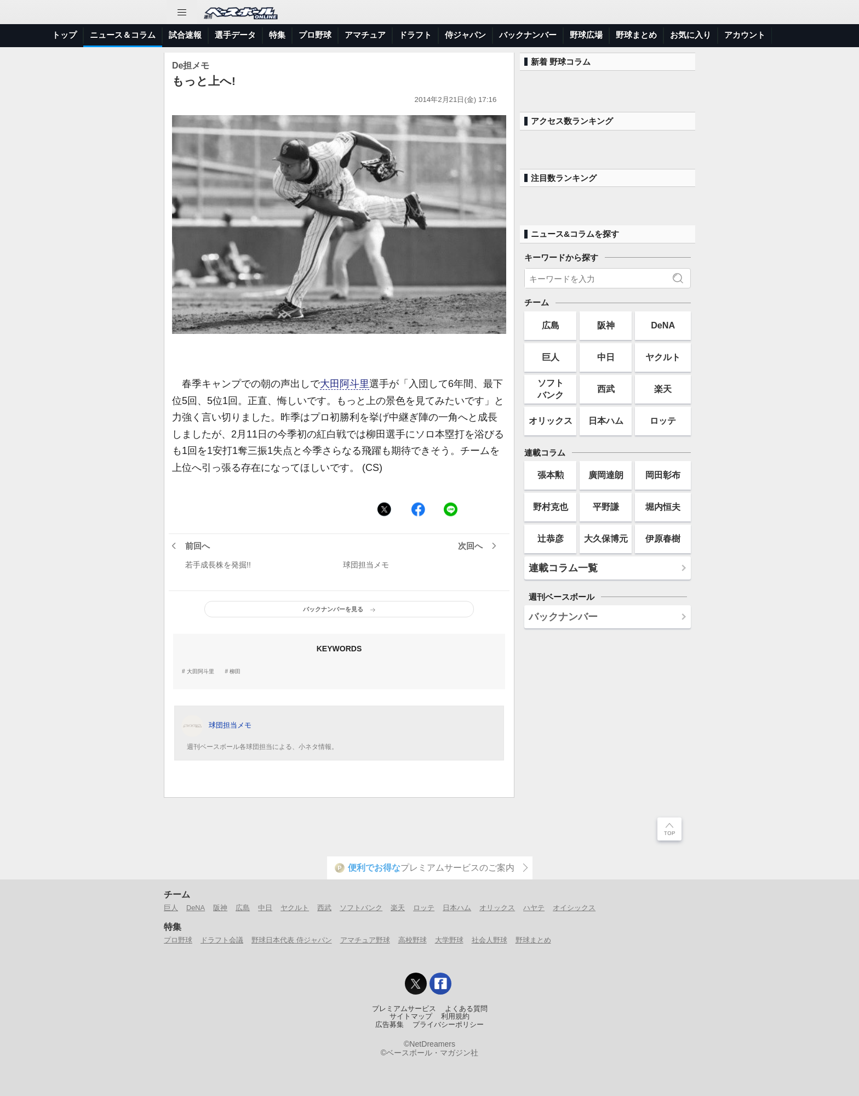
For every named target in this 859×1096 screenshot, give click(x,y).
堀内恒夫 (662, 507)
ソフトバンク (550, 388)
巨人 (550, 357)
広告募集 (389, 1025)
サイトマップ (411, 1016)
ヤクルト (662, 357)
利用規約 (455, 1016)
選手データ (235, 34)
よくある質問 (466, 1009)
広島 (550, 325)
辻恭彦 (550, 538)
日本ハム (605, 420)
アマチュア (365, 34)
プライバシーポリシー (448, 1025)
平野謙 (606, 507)
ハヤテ (534, 908)
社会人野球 (489, 940)
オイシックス (574, 908)
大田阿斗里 (344, 383)
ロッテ (663, 420)
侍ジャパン (465, 34)
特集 (277, 34)
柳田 (235, 671)
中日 (606, 357)
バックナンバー (528, 34)
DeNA (663, 325)
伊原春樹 (662, 538)
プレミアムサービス (404, 1009)
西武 (606, 389)
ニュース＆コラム (123, 34)
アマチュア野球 (365, 940)
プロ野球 (315, 34)
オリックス (550, 420)
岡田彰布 (662, 475)
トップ (64, 34)
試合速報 (185, 34)
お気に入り (690, 34)
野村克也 (550, 507)
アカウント (744, 34)
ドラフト (415, 34)
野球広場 (586, 34)
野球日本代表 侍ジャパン (291, 940)
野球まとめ (636, 34)
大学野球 (449, 940)
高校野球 (412, 940)
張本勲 (550, 475)
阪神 (606, 325)
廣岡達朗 (605, 475)
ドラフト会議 (222, 940)
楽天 (663, 389)
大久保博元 (606, 538)
